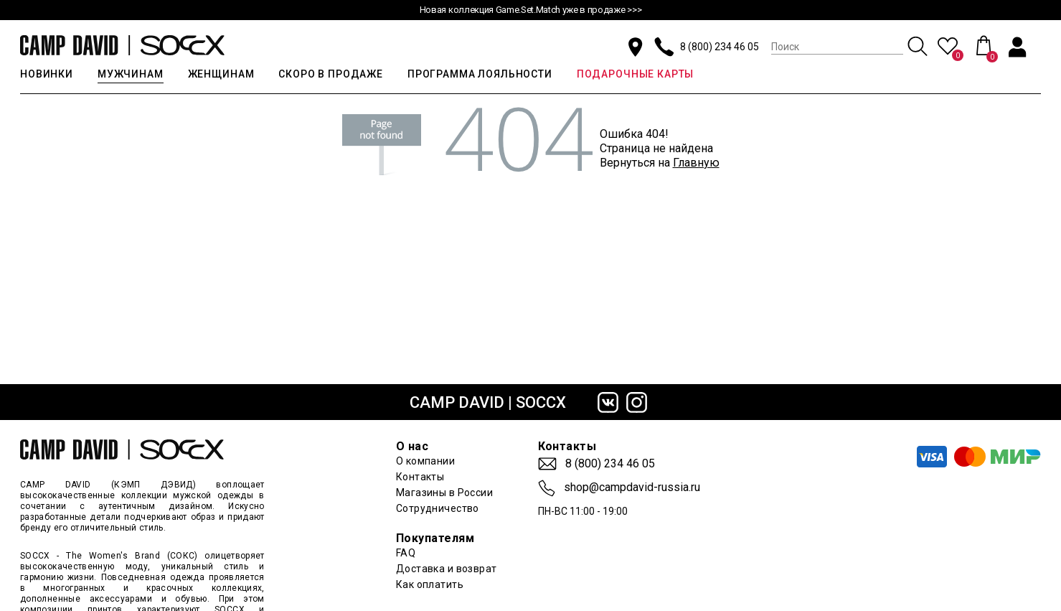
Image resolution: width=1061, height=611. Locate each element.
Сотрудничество (437, 508)
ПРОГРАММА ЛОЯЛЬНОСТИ (479, 74)
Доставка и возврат (446, 568)
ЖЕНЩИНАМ (221, 74)
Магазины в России (444, 492)
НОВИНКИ (46, 74)
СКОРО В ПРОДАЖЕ (330, 74)
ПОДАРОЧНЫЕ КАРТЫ (635, 74)
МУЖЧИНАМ (131, 74)
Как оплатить (429, 584)
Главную (696, 162)
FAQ (405, 553)
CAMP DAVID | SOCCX (488, 402)
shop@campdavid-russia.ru (632, 487)
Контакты (420, 476)
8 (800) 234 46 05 (719, 47)
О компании (425, 461)
